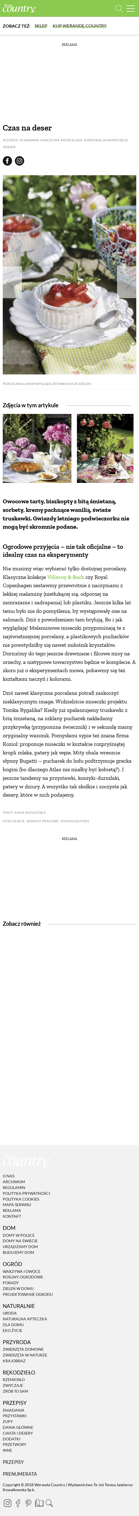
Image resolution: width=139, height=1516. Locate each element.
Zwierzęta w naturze (25, 1355)
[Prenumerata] (38, 1502)
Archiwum (14, 1181)
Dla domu (13, 1324)
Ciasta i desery (18, 1433)
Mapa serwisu (17, 1205)
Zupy (8, 1421)
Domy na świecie (20, 1241)
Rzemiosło (14, 1379)
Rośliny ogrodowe (23, 1277)
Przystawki (15, 1416)
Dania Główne (18, 1427)
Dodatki (11, 1439)
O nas (8, 1176)
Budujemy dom (18, 1252)
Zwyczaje (13, 1385)
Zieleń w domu (18, 1288)
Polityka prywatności (26, 1193)
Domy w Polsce (19, 1235)
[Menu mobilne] (130, 8)
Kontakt (12, 1216)
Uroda (10, 1313)
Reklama (12, 1210)
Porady (11, 1282)
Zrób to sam (15, 1391)
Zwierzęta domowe (23, 1349)
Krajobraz (14, 1360)
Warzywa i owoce (21, 1271)
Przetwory (14, 1444)
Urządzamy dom (20, 1246)
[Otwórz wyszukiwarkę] (119, 8)
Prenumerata (20, 1474)
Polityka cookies (21, 1199)
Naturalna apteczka (25, 1318)
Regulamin (14, 1187)
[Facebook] (18, 1503)
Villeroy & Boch (65, 577)
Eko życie (12, 1330)
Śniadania (13, 1410)
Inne (7, 1450)
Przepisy (13, 1462)
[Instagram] (7, 1503)
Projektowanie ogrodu (28, 1294)
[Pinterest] (28, 1503)
